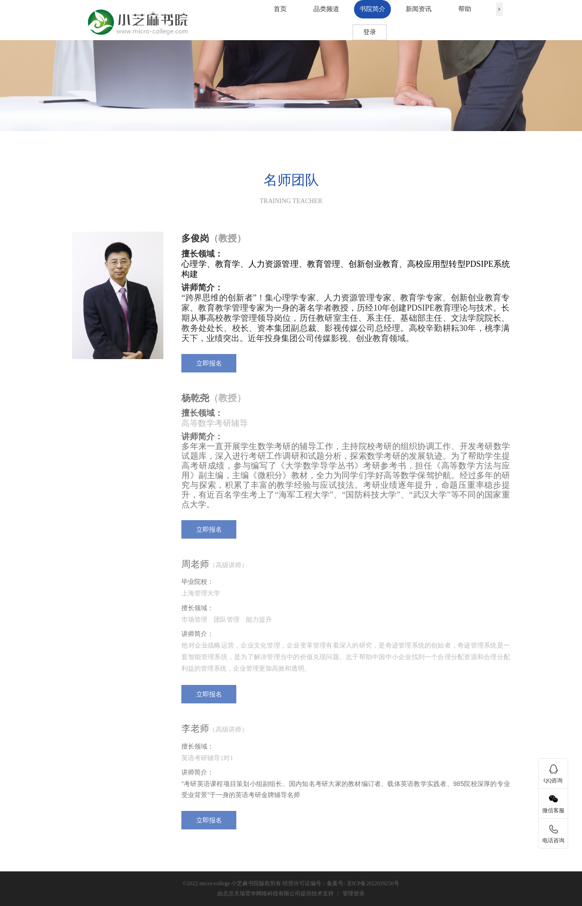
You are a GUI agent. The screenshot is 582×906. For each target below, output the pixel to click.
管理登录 (353, 893)
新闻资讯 (419, 9)
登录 (369, 32)
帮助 (464, 9)
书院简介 (372, 9)
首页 (280, 9)
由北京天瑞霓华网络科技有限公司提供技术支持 (275, 893)
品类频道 (326, 9)
